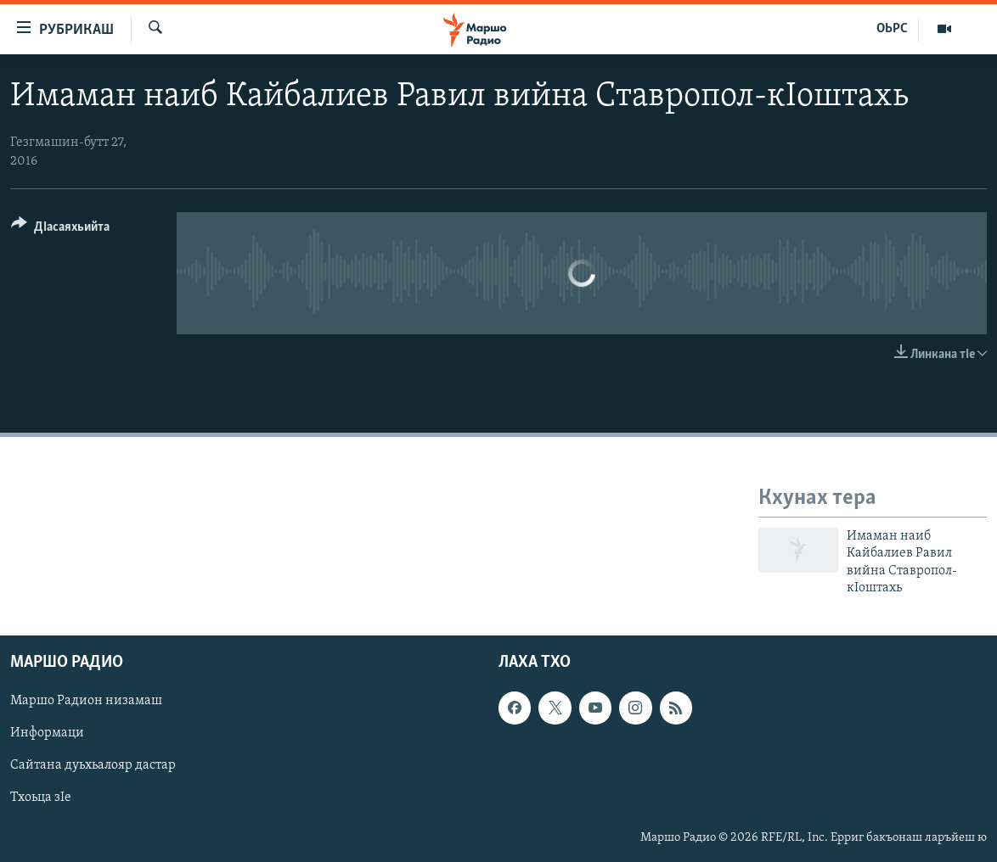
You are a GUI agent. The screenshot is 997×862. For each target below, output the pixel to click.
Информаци (47, 734)
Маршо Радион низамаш (86, 701)
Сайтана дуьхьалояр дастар (93, 766)
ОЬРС (892, 29)
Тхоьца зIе (40, 798)
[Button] (60, 229)
